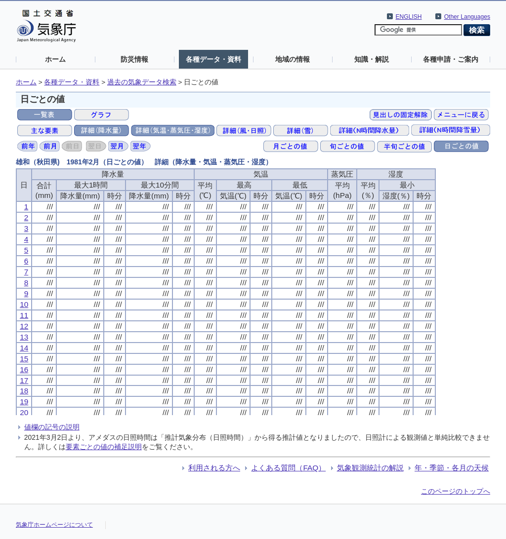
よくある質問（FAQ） (288, 467)
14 (24, 348)
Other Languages (467, 16)
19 (24, 401)
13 (24, 337)
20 (24, 412)
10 (24, 304)
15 (24, 358)
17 (24, 380)
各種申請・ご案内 (450, 59)
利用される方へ (214, 467)
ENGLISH (409, 16)
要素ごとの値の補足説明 (104, 447)
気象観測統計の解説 (370, 467)
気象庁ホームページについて (54, 524)
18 (24, 390)
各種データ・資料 (213, 59)
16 (24, 369)
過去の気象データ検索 (141, 82)
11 (24, 315)
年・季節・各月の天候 (452, 467)
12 (24, 326)
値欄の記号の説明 (52, 427)
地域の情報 (292, 59)
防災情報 (134, 59)
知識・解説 (371, 59)
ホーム (55, 59)
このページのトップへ (455, 491)
